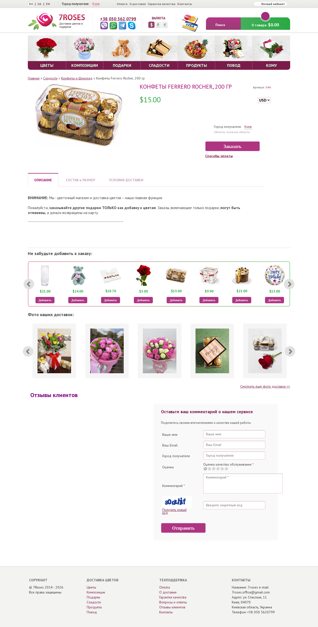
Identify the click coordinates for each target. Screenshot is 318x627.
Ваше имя (169, 434)
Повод (92, 612)
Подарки (93, 597)
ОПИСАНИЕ (43, 180)
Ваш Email (170, 445)
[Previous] (29, 284)
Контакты (184, 4)
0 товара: (265, 22)
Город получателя (176, 455)
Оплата (122, 4)
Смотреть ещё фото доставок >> (265, 386)
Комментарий (173, 485)
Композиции (96, 592)
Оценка (168, 467)
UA (39, 4)
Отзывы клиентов (172, 607)
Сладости (50, 78)
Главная (34, 78)
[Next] (289, 284)
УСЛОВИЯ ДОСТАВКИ (126, 180)
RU (31, 4)
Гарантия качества (161, 4)
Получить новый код (174, 511)
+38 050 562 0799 (118, 19)
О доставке (137, 4)
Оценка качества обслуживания (228, 464)
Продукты (94, 607)
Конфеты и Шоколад (76, 78)
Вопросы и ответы (173, 602)
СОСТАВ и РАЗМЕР (80, 180)
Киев (96, 4)
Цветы (91, 587)
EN (48, 4)
